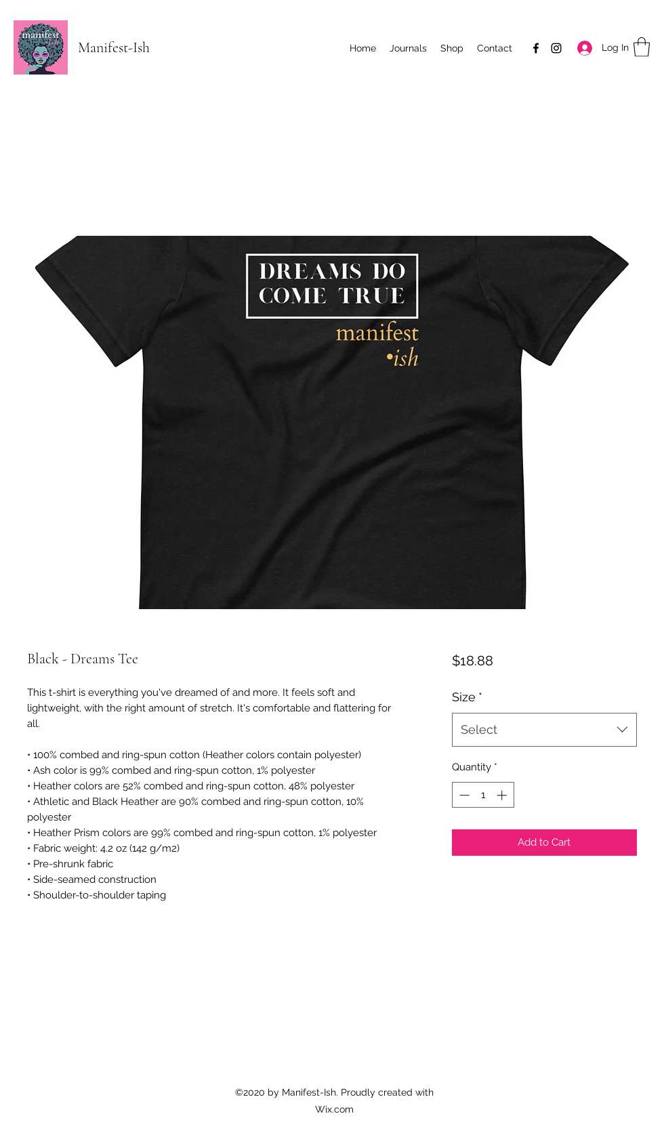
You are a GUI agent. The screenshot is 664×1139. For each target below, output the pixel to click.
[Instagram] (556, 48)
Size (467, 697)
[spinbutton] (483, 795)
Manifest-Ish (114, 47)
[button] (642, 47)
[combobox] (544, 730)
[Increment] (503, 795)
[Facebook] (536, 48)
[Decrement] (463, 795)
